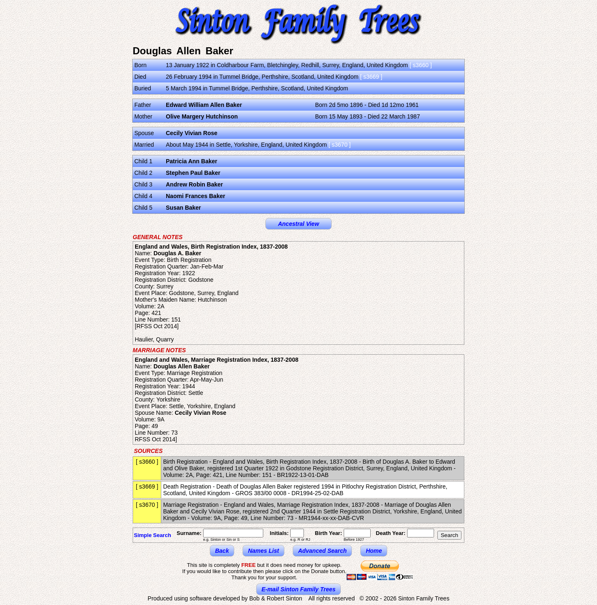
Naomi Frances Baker (195, 196)
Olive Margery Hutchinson (202, 116)
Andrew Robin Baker (194, 184)
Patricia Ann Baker (191, 161)
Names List (263, 550)
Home (374, 550)
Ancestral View (298, 223)
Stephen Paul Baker (193, 172)
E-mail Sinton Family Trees (299, 589)
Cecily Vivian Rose (191, 133)
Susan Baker (183, 207)
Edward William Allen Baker (204, 105)
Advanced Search (322, 550)
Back (222, 550)
